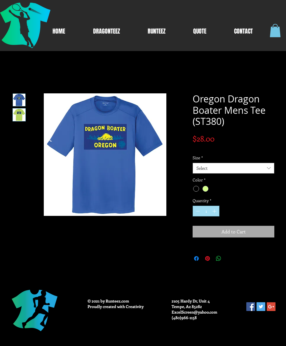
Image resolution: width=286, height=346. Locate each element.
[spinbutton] (206, 211)
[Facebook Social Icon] (250, 306)
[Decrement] (197, 211)
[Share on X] (229, 258)
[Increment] (215, 211)
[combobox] (233, 168)
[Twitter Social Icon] (261, 306)
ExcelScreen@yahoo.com (194, 312)
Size (198, 157)
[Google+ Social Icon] (271, 306)
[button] (275, 30)
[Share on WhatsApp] (218, 258)
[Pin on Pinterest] (207, 258)
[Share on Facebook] (196, 258)
